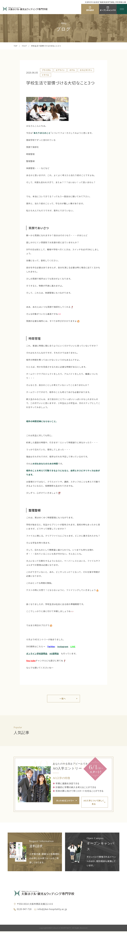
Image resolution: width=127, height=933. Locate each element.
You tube (31, 660)
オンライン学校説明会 (36, 653)
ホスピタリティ (86, 70)
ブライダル (46, 70)
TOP (15, 46)
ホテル (72, 70)
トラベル (45, 75)
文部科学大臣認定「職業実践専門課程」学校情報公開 (105, 2)
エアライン (60, 70)
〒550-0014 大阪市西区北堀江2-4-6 (35, 905)
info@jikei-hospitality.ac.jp (52, 910)
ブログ (24, 46)
